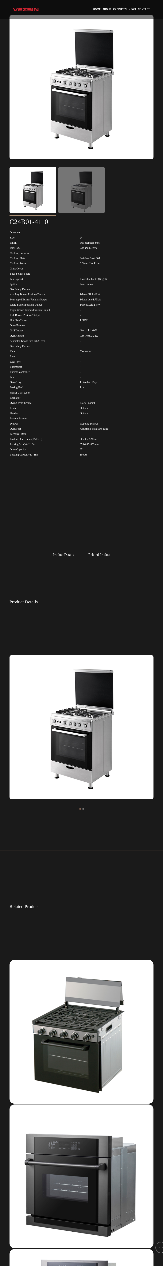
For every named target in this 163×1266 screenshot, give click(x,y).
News (132, 9)
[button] (80, 809)
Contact (144, 9)
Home (97, 9)
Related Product (99, 555)
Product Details (63, 555)
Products (120, 9)
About (107, 9)
